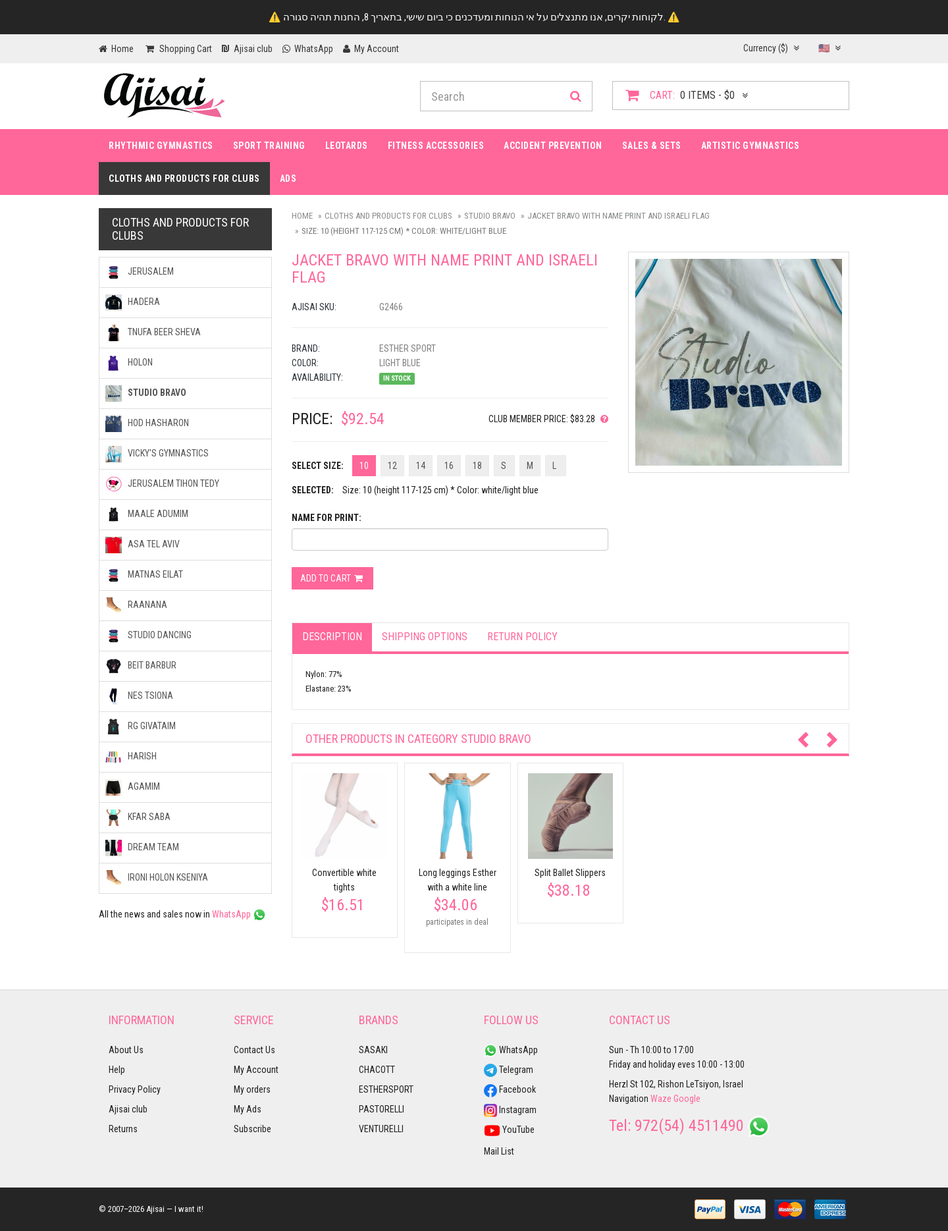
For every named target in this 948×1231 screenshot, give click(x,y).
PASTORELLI (381, 1109)
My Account (256, 1069)
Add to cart (332, 578)
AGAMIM (132, 787)
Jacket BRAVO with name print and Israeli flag (618, 216)
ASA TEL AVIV (142, 545)
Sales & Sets (651, 145)
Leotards (346, 145)
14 (420, 465)
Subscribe (252, 1129)
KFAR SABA (138, 817)
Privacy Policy (135, 1089)
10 (364, 465)
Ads (288, 178)
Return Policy (522, 636)
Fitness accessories (436, 145)
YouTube (509, 1129)
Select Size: (318, 465)
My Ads (247, 1109)
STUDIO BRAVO (489, 216)
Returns (123, 1129)
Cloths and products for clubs (184, 178)
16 (449, 465)
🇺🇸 (829, 48)
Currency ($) (771, 48)
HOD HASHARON (147, 424)
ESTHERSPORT (386, 1089)
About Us (126, 1050)
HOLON (129, 363)
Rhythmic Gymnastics (161, 145)
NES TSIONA (139, 696)
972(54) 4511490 (689, 1125)
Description (332, 636)
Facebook (510, 1089)
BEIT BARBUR (140, 666)
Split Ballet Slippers (570, 872)
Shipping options (424, 636)
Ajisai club (128, 1109)
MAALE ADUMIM (146, 514)
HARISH (131, 757)
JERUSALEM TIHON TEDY (162, 484)
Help (117, 1069)
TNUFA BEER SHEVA (153, 333)
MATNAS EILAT (144, 575)
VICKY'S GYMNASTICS (157, 454)
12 (392, 465)
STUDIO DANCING (148, 636)
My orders (252, 1089)
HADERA (132, 302)
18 (477, 465)
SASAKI (373, 1050)
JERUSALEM (139, 272)
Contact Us (254, 1050)
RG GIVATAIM (140, 727)
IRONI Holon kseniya (156, 878)
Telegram (508, 1069)
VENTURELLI (381, 1129)
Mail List (499, 1151)
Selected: (313, 490)
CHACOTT (377, 1069)
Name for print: (326, 517)
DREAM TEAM (142, 848)
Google (686, 1098)
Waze (661, 1098)
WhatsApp (239, 914)
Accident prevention (553, 145)
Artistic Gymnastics (750, 145)
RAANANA (136, 605)
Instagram (510, 1110)
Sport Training (269, 145)
